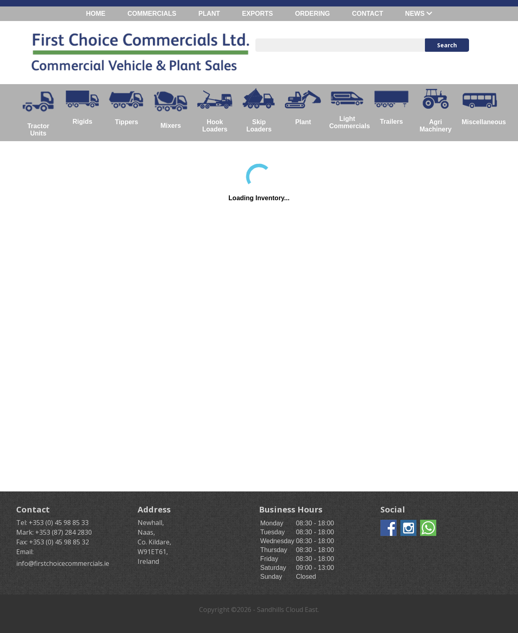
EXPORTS (257, 13)
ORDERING (312, 13)
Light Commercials (349, 108)
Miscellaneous (482, 106)
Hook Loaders (215, 110)
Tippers (126, 106)
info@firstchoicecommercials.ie (62, 563)
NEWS (418, 13)
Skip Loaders (259, 110)
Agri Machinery (436, 110)
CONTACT (367, 13)
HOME (95, 13)
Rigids (82, 106)
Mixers (171, 108)
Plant (303, 106)
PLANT (209, 13)
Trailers (392, 106)
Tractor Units (38, 112)
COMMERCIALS (151, 13)
